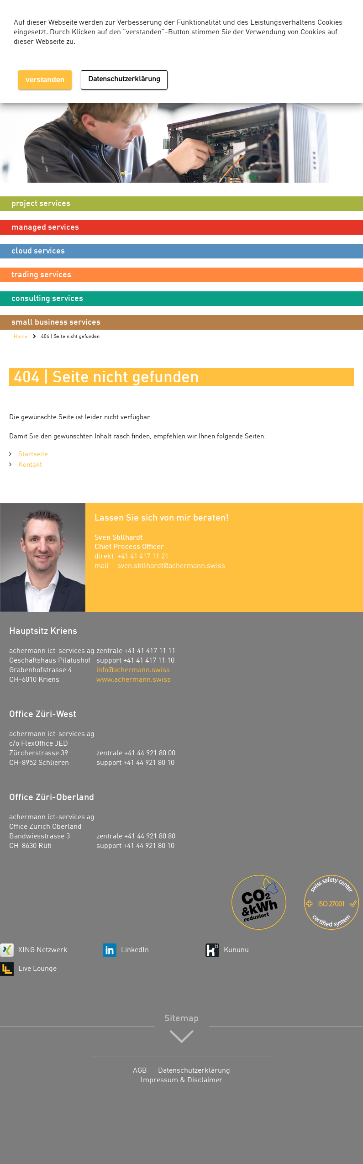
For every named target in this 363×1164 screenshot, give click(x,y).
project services (40, 204)
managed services (45, 227)
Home (20, 336)
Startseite (33, 454)
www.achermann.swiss (133, 680)
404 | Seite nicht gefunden (70, 336)
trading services (41, 275)
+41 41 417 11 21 (142, 556)
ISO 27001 (333, 902)
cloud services (38, 251)
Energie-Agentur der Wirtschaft (260, 902)
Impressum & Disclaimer (181, 1080)
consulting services (47, 299)
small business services (55, 322)
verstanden (45, 80)
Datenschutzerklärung (194, 1070)
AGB (140, 1070)
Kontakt (30, 465)
